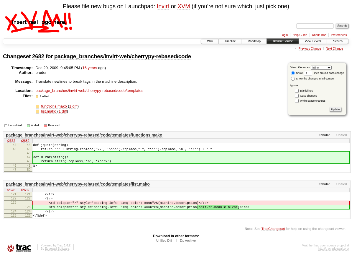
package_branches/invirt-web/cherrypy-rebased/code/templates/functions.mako (84, 135)
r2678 (11, 195)
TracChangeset (273, 240)
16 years (89, 68)
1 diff (73, 106)
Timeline (230, 41)
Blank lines (306, 90)
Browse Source (283, 41)
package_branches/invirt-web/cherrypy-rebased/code (122, 56)
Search (338, 41)
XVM (183, 6)
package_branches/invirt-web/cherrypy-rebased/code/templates (90, 90)
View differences (300, 67)
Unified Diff (164, 252)
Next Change (334, 48)
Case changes (308, 95)
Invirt (163, 6)
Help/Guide (299, 35)
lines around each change (324, 73)
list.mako (49, 111)
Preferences (339, 35)
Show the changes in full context (312, 78)
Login (284, 35)
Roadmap (254, 41)
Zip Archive (188, 252)
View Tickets (313, 41)
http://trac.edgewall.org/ (333, 260)
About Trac (319, 35)
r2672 (11, 141)
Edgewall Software (57, 260)
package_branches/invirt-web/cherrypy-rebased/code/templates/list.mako (78, 189)
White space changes (312, 100)
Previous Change (310, 48)
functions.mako (54, 106)
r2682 (25, 141)
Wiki (210, 41)
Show (297, 73)
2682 (38, 56)
